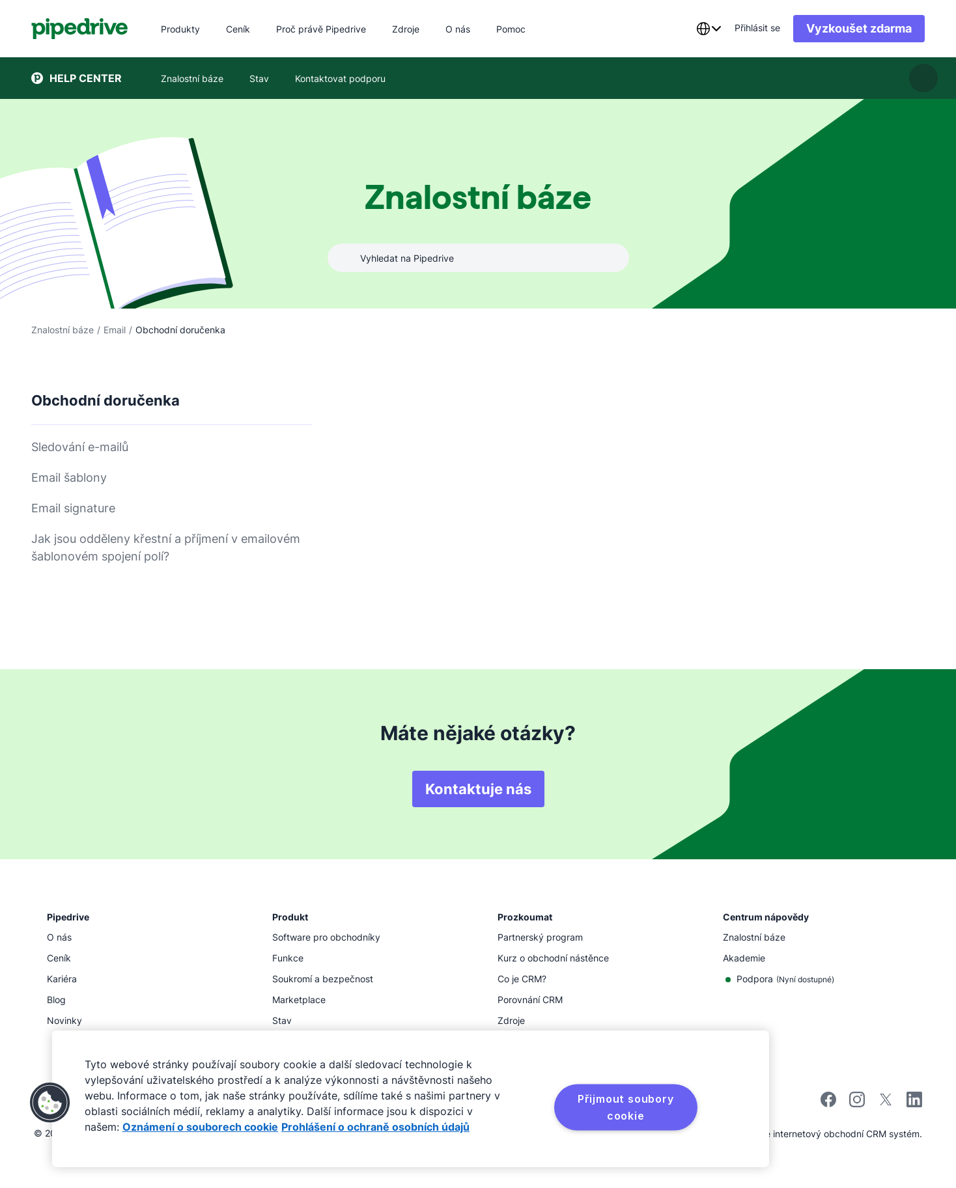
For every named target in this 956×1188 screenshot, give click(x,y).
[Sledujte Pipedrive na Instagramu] (857, 1103)
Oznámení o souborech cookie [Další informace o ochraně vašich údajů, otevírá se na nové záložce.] (200, 1126)
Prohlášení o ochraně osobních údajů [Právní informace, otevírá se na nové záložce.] (375, 1126)
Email (115, 329)
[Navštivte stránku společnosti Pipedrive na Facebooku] (828, 1103)
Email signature (73, 508)
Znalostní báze (62, 329)
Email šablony (69, 477)
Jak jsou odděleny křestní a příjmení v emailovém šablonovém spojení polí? (165, 547)
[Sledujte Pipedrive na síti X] (885, 1103)
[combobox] (709, 28)
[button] (50, 1103)
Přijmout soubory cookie (626, 1107)
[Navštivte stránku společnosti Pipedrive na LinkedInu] (914, 1101)
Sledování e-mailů (79, 447)
